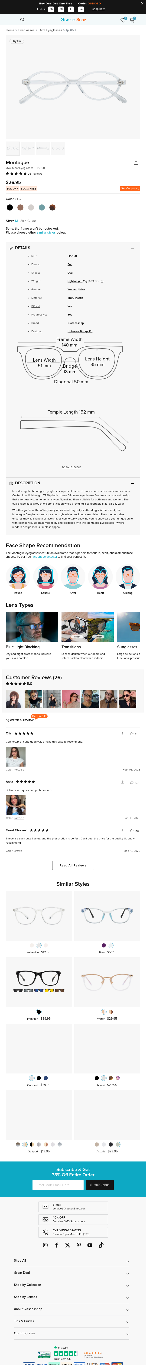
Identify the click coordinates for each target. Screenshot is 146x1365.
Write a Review (22, 720)
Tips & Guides (24, 1321)
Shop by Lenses (25, 1297)
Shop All (20, 1260)
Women (72, 289)
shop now (98, 9)
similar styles (47, 232)
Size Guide (28, 221)
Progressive (38, 314)
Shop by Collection (27, 1285)
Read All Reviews (73, 865)
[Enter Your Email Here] (58, 1185)
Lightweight (75, 281)
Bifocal (35, 306)
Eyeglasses (26, 30)
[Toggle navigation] (14, 19)
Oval (70, 273)
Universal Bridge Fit (80, 331)
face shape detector (44, 556)
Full (70, 264)
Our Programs (24, 1333)
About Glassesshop (28, 1309)
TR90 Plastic (75, 298)
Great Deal (22, 1272)
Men (82, 289)
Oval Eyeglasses (50, 30)
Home (10, 30)
